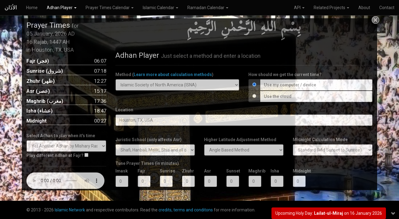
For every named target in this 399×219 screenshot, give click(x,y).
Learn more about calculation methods (173, 74)
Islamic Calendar (160, 7)
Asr (207, 171)
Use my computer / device (290, 84)
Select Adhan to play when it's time (60, 135)
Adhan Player (62, 7)
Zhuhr (188, 171)
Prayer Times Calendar (110, 7)
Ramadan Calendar (207, 7)
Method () (164, 74)
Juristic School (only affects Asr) (148, 139)
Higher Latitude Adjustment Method (240, 139)
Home (32, 7)
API (299, 7)
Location (124, 109)
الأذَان (11, 7)
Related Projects (331, 7)
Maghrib (254, 171)
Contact (386, 7)
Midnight (299, 171)
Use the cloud (278, 96)
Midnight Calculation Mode (320, 139)
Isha (275, 171)
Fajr (141, 171)
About (364, 7)
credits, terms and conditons (186, 209)
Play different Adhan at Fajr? (55, 155)
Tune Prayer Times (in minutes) (147, 163)
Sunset (232, 171)
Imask (121, 171)
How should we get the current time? (285, 74)
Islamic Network (70, 209)
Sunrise (166, 171)
